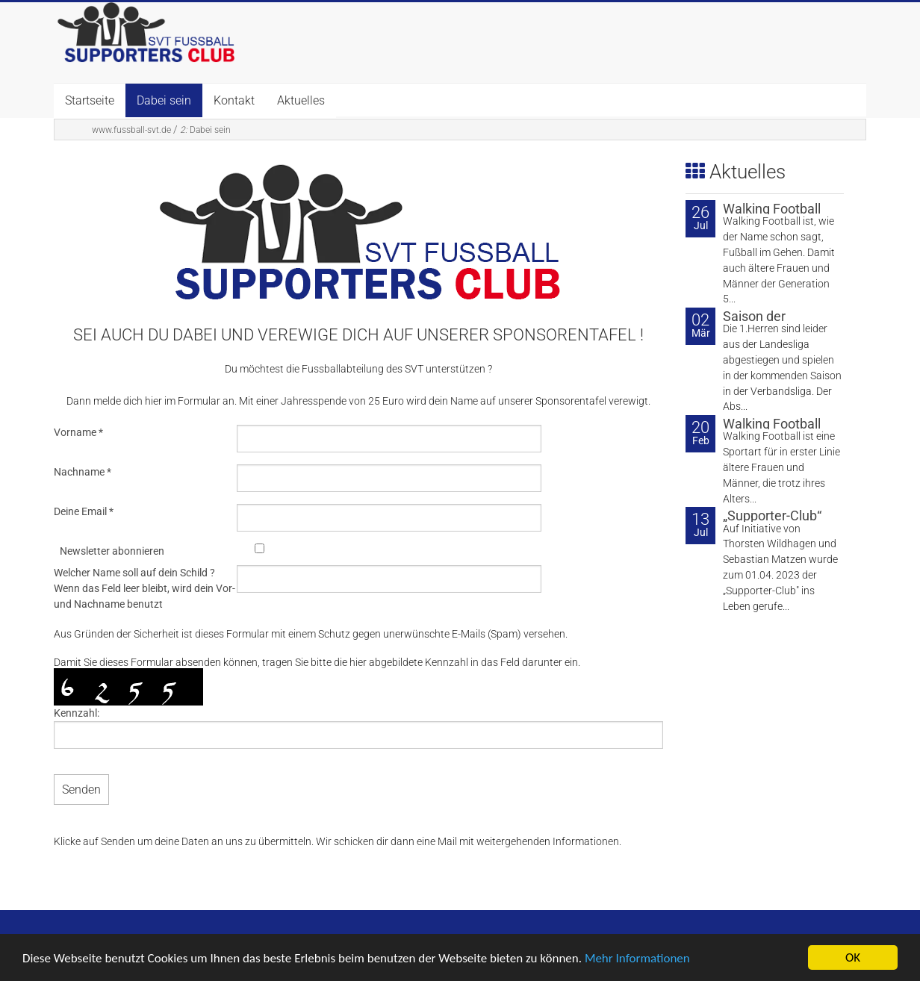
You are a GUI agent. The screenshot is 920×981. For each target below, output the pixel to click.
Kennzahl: (76, 713)
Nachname (82, 472)
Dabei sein (164, 100)
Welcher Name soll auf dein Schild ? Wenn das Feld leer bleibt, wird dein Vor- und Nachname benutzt (144, 588)
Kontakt (234, 100)
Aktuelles (301, 100)
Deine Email (84, 511)
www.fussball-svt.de (131, 130)
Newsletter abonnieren (112, 551)
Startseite (89, 100)
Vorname (78, 432)
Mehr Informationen (637, 959)
